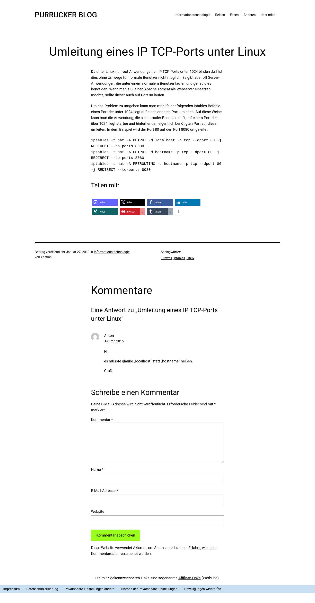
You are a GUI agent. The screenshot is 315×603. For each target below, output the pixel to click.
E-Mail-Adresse (104, 490)
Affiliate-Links (189, 578)
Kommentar (102, 419)
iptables (179, 258)
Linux (190, 258)
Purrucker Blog (66, 15)
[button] (105, 202)
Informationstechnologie (112, 252)
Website (97, 511)
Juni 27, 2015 (114, 341)
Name (97, 469)
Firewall (166, 258)
